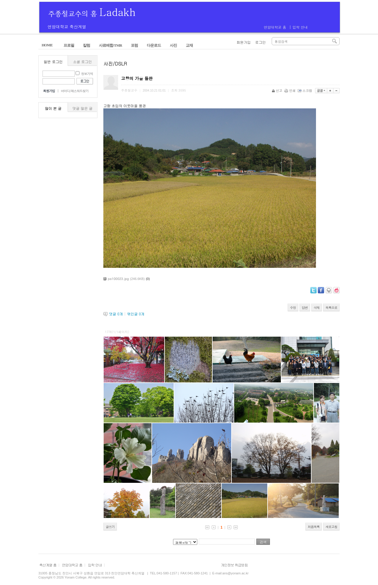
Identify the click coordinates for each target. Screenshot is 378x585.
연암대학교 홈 (275, 27)
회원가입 (244, 42)
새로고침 (331, 526)
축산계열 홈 (47, 564)
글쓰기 (110, 526)
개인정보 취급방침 (234, 564)
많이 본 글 (53, 108)
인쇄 (290, 90)
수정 (293, 307)
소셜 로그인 (82, 61)
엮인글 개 (135, 313)
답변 (305, 307)
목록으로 (331, 307)
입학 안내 (300, 27)
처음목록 (314, 526)
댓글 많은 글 (82, 108)
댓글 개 (116, 313)
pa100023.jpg (118, 278)
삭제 (317, 307)
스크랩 (305, 90)
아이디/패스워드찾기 (75, 91)
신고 (277, 90)
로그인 (260, 42)
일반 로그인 (53, 61)
